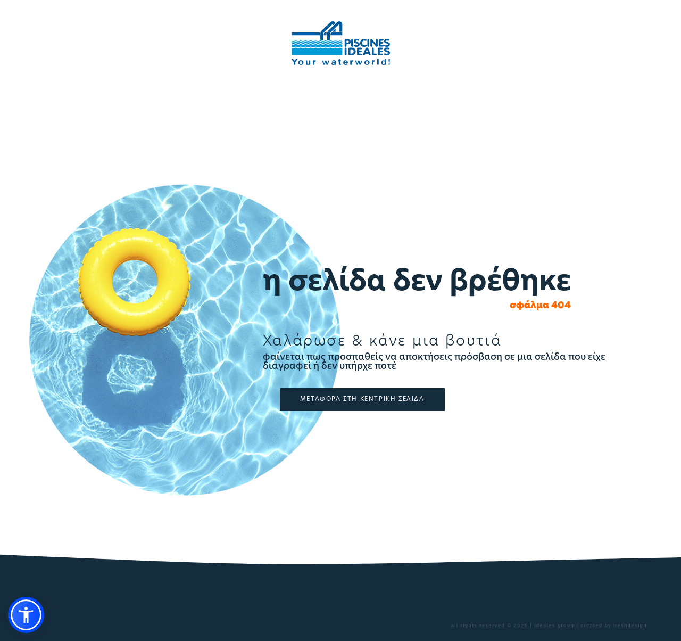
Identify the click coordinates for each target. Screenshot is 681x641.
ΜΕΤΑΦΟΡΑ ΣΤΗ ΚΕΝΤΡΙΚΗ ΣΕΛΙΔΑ (362, 399)
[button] (26, 614)
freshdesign (630, 625)
